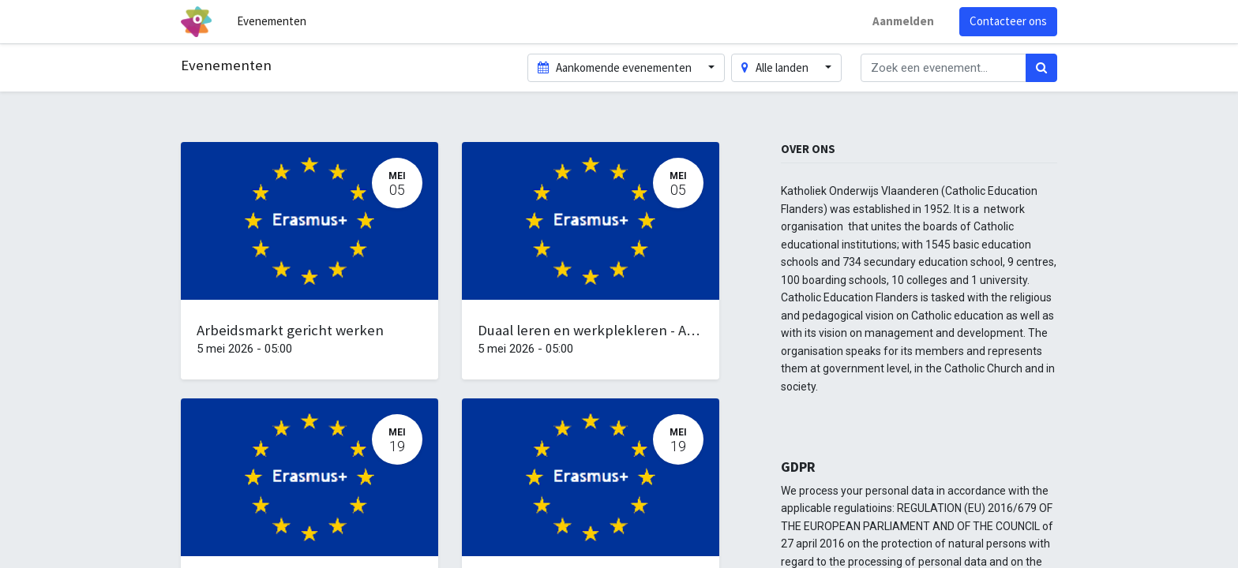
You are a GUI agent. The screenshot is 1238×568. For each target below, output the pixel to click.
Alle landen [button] (776, 67)
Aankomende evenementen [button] (616, 67)
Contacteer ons (1008, 20)
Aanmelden (903, 20)
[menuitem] (272, 21)
